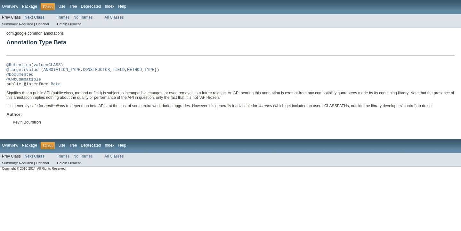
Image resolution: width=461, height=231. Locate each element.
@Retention (18, 65)
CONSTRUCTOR (96, 71)
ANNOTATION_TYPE (61, 71)
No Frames (83, 17)
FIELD (118, 71)
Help (122, 6)
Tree (73, 6)
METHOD (134, 71)
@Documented (20, 77)
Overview (10, 6)
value (40, 65)
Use (61, 6)
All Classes (114, 17)
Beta (56, 88)
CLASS (54, 65)
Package (29, 6)
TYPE (149, 71)
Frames (62, 17)
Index (109, 6)
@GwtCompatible (23, 83)
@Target (15, 71)
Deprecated (91, 6)
